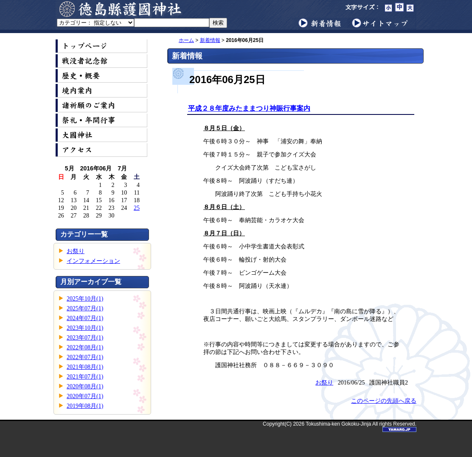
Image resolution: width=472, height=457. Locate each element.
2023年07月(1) (85, 337)
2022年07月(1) (85, 357)
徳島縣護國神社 (121, 9)
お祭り (75, 251)
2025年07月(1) (85, 308)
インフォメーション (93, 261)
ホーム (186, 40)
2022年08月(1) (85, 347)
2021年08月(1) (85, 367)
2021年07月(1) (85, 376)
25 (137, 208)
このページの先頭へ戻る (383, 401)
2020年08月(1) (85, 386)
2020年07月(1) (85, 396)
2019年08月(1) (85, 406)
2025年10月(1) (85, 298)
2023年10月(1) (85, 328)
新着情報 (210, 40)
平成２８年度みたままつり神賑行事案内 (249, 108)
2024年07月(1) (85, 318)
